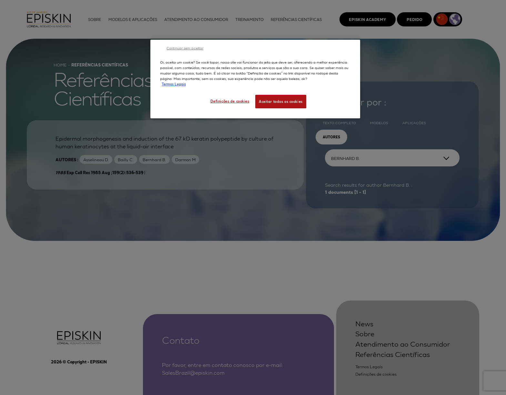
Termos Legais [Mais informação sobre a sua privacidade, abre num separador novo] (174, 83)
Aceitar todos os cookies (281, 101)
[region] (255, 79)
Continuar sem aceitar (185, 47)
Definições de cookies (229, 101)
